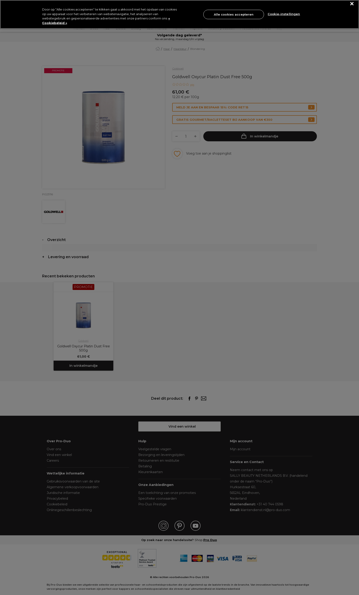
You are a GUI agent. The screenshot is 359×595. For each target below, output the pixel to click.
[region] (179, 14)
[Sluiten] (352, 3)
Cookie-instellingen (284, 14)
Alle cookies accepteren (234, 14)
